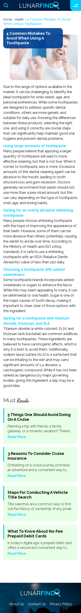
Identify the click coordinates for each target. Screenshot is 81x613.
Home (7, 19)
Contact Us (37, 604)
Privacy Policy (61, 604)
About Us (16, 604)
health (19, 19)
